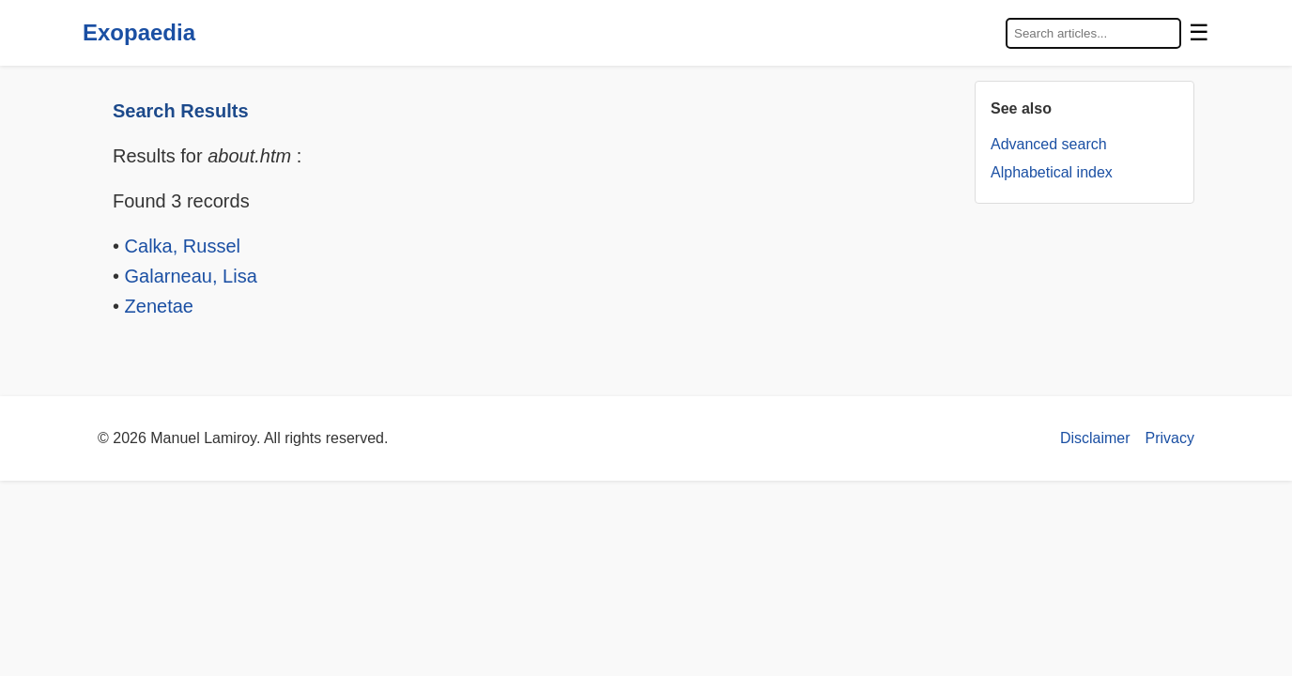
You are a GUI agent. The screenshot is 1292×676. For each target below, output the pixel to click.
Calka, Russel (182, 246)
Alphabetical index (1052, 172)
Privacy (1170, 438)
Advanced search (1049, 144)
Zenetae (159, 306)
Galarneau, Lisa (191, 276)
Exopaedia (139, 32)
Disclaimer (1095, 438)
